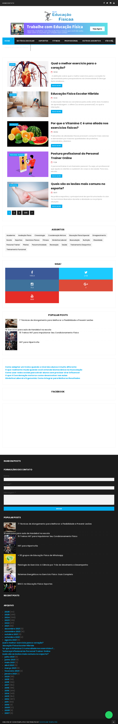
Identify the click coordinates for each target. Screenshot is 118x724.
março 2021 (11, 666)
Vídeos (108, 41)
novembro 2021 (13, 630)
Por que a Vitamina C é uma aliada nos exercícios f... (28, 647)
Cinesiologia (40, 234)
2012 (7, 697)
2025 (7, 613)
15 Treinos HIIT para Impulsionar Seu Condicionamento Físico (49, 331)
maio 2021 (10, 661)
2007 (7, 711)
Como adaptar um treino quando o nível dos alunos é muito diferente (41, 365)
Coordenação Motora (57, 234)
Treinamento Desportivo (80, 243)
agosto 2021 (11, 638)
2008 (7, 709)
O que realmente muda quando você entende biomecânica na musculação (43, 368)
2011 (7, 700)
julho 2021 (10, 655)
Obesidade (97, 239)
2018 (7, 680)
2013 (7, 695)
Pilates (26, 243)
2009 (7, 706)
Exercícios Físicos (32, 239)
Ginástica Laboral (59, 239)
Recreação (54, 243)
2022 (7, 621)
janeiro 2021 (11, 672)
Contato (10, 3)
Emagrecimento (99, 234)
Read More (54, 81)
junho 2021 (10, 658)
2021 (7, 624)
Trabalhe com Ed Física (16, 48)
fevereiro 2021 (12, 669)
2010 (7, 703)
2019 (7, 678)
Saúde (12, 65)
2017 (7, 683)
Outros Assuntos (91, 41)
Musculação (75, 239)
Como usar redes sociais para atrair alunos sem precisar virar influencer (42, 371)
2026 (7, 610)
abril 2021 (9, 664)
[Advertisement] (59, 422)
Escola (13, 94)
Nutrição (14, 124)
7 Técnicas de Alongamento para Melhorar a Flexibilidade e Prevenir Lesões (56, 319)
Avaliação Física (24, 234)
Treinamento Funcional (16, 248)
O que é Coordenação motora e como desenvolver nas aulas (36, 374)
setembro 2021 (12, 635)
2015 (7, 689)
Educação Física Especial (79, 234)
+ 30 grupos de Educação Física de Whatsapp (40, 554)
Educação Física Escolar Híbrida (73, 93)
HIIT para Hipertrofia (29, 341)
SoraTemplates (19, 721)
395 (26, 211)
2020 (7, 675)
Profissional (71, 41)
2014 (7, 692)
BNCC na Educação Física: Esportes (35, 582)
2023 (7, 619)
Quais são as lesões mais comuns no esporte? (25, 652)
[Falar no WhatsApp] (109, 715)
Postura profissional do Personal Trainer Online (26, 650)
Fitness (56, 41)
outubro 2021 (11, 633)
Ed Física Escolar (25, 41)
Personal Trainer (17, 154)
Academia (11, 234)
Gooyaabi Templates (48, 721)
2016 (7, 686)
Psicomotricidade (39, 243)
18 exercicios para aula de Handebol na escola (28, 328)
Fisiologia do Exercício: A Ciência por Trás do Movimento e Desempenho (53, 563)
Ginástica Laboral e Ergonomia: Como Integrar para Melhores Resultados (42, 377)
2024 (7, 616)
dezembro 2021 (12, 627)
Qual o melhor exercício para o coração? (79, 63)
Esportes (43, 41)
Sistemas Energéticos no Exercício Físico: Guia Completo (45, 573)
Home (4, 3)
